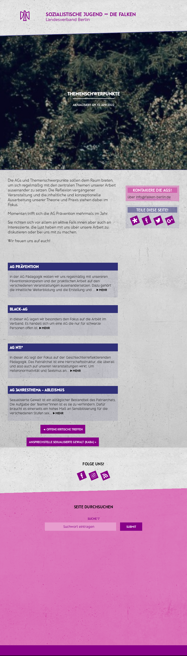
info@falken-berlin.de (153, 197)
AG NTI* (16, 347)
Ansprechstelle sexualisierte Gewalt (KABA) (62, 442)
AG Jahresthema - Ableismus (37, 389)
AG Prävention (24, 266)
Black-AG (19, 309)
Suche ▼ (94, 518)
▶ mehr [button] (101, 290)
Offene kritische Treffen (63, 429)
